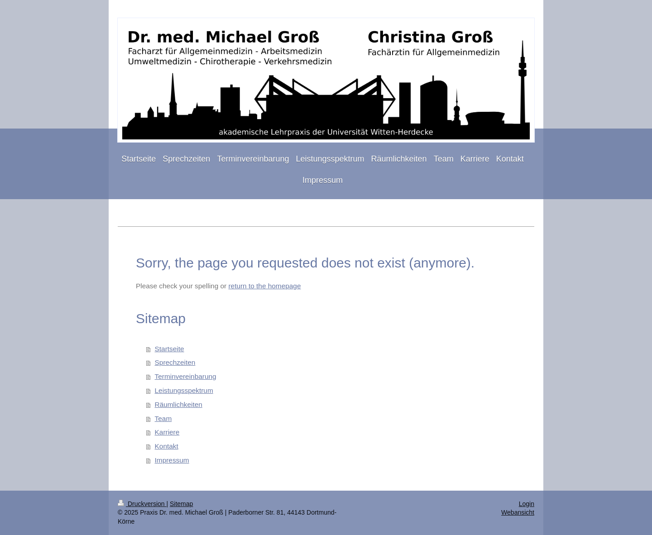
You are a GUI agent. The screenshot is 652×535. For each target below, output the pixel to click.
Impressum (172, 460)
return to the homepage (264, 286)
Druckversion (142, 503)
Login (526, 503)
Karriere (167, 432)
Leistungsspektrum (184, 390)
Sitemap (181, 503)
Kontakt (166, 446)
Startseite (169, 349)
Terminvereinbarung (185, 376)
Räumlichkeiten (178, 404)
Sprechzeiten (175, 362)
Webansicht (517, 512)
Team (163, 418)
